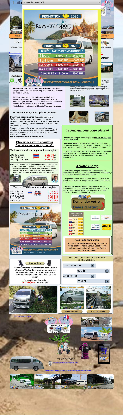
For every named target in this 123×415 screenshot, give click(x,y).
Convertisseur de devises (76, 215)
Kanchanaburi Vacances (22, 316)
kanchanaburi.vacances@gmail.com (65, 363)
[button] (99, 2)
